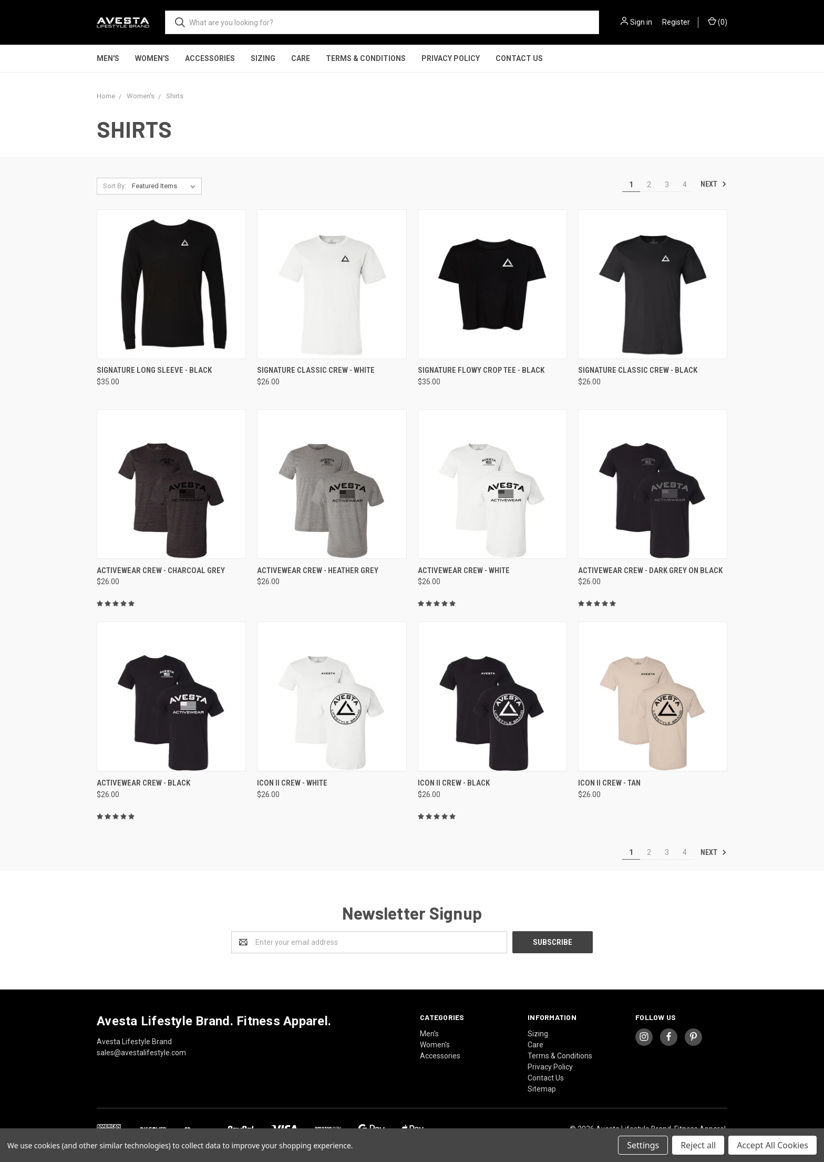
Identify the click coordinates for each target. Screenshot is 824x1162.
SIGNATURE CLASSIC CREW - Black (637, 370)
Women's (152, 58)
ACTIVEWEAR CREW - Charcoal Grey (161, 570)
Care (300, 58)
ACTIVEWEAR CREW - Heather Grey (317, 570)
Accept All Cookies (772, 1145)
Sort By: (114, 186)
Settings (643, 1145)
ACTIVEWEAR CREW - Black (143, 783)
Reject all (698, 1145)
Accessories (210, 58)
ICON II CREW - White (292, 783)
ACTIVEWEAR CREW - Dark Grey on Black (650, 570)
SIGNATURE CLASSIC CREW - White (316, 370)
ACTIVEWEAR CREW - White (464, 570)
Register (676, 22)
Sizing (263, 58)
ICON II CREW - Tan (609, 783)
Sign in (641, 22)
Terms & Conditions (366, 58)
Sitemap (542, 1089)
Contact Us (519, 58)
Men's (108, 58)
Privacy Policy (450, 58)
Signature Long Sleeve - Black (154, 370)
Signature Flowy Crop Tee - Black (481, 370)
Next (714, 184)
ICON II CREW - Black (454, 783)
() (717, 21)
